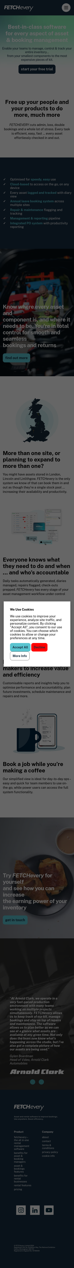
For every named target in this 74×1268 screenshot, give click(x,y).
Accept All (20, 647)
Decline (39, 647)
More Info (20, 656)
